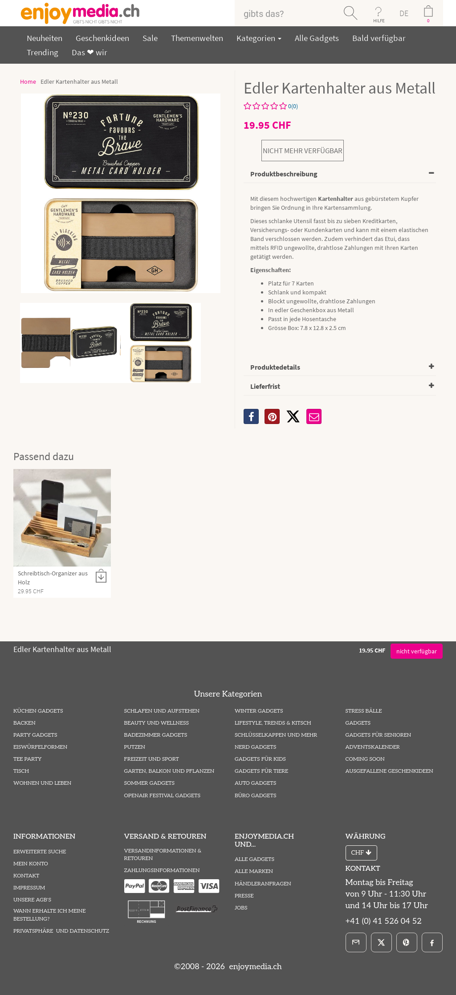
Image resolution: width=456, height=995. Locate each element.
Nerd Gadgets (255, 747)
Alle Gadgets (317, 38)
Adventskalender (373, 747)
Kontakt (26, 876)
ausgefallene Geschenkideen (389, 771)
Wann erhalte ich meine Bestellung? (49, 915)
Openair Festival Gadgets (162, 795)
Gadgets (358, 723)
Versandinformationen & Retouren (163, 855)
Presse (244, 896)
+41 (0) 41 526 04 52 (384, 921)
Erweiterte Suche (39, 851)
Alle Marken (254, 871)
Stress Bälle (364, 711)
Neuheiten (44, 38)
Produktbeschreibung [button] (284, 173)
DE (403, 13)
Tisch (21, 771)
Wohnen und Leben (42, 783)
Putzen (135, 747)
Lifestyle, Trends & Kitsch (273, 723)
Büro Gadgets (255, 795)
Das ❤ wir (89, 52)
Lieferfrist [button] (265, 386)
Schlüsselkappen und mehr (276, 735)
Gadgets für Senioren (378, 735)
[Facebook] (432, 942)
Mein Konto (30, 863)
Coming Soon (365, 759)
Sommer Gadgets (149, 783)
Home (28, 81)
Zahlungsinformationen (162, 870)
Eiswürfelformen (40, 747)
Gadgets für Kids (260, 759)
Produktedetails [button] (275, 367)
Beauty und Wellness (156, 723)
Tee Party (27, 759)
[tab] (340, 174)
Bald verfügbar (379, 38)
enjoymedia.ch (254, 966)
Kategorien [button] (258, 38)
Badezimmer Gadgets (155, 735)
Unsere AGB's (32, 900)
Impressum (29, 888)
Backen (24, 723)
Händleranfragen (263, 884)
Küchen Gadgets (38, 711)
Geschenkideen (102, 38)
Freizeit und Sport (151, 759)
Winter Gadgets (259, 711)
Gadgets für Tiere (261, 771)
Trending (42, 52)
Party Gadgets (35, 735)
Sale (150, 38)
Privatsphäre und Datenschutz (61, 931)
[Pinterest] (406, 942)
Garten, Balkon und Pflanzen (169, 771)
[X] (293, 416)
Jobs (241, 908)
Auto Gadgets (255, 783)
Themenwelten (197, 38)
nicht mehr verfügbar (302, 150)
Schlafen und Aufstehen (162, 711)
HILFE (379, 20)
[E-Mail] (356, 942)
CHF (361, 852)
